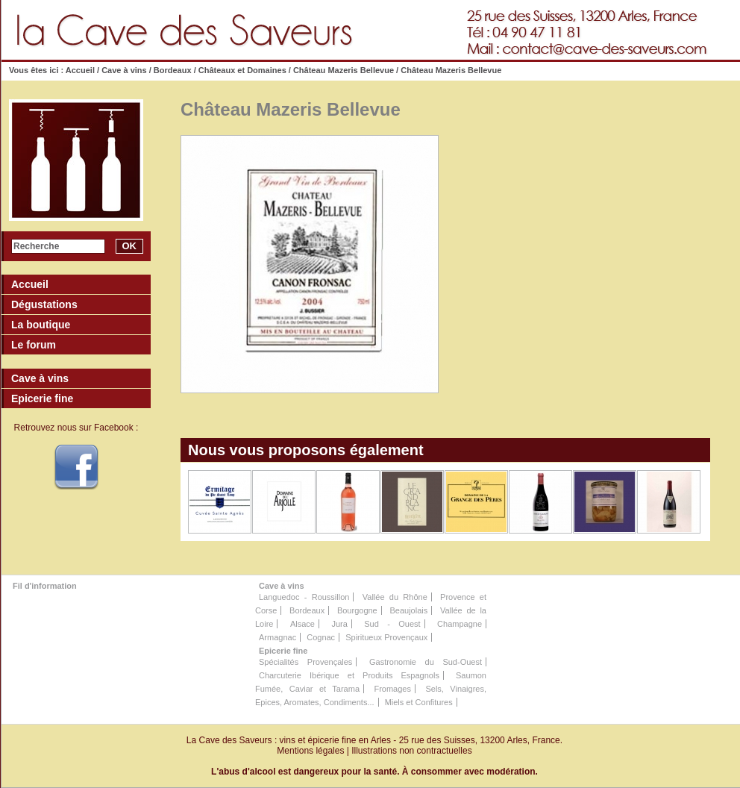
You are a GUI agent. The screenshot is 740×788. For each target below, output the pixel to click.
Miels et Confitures (419, 702)
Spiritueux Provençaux (386, 637)
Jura (339, 623)
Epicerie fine (283, 650)
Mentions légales (310, 750)
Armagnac (277, 637)
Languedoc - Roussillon (304, 596)
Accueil (80, 70)
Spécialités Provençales (305, 661)
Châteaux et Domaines (242, 70)
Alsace (302, 623)
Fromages (392, 688)
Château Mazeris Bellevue (343, 70)
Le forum (33, 345)
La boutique (40, 325)
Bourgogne (357, 610)
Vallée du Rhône (395, 596)
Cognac (321, 637)
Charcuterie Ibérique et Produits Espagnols (349, 675)
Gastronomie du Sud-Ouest (425, 661)
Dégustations (44, 304)
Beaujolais (408, 610)
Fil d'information (45, 585)
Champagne (459, 623)
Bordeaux (173, 70)
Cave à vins (124, 70)
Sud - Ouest (392, 623)
